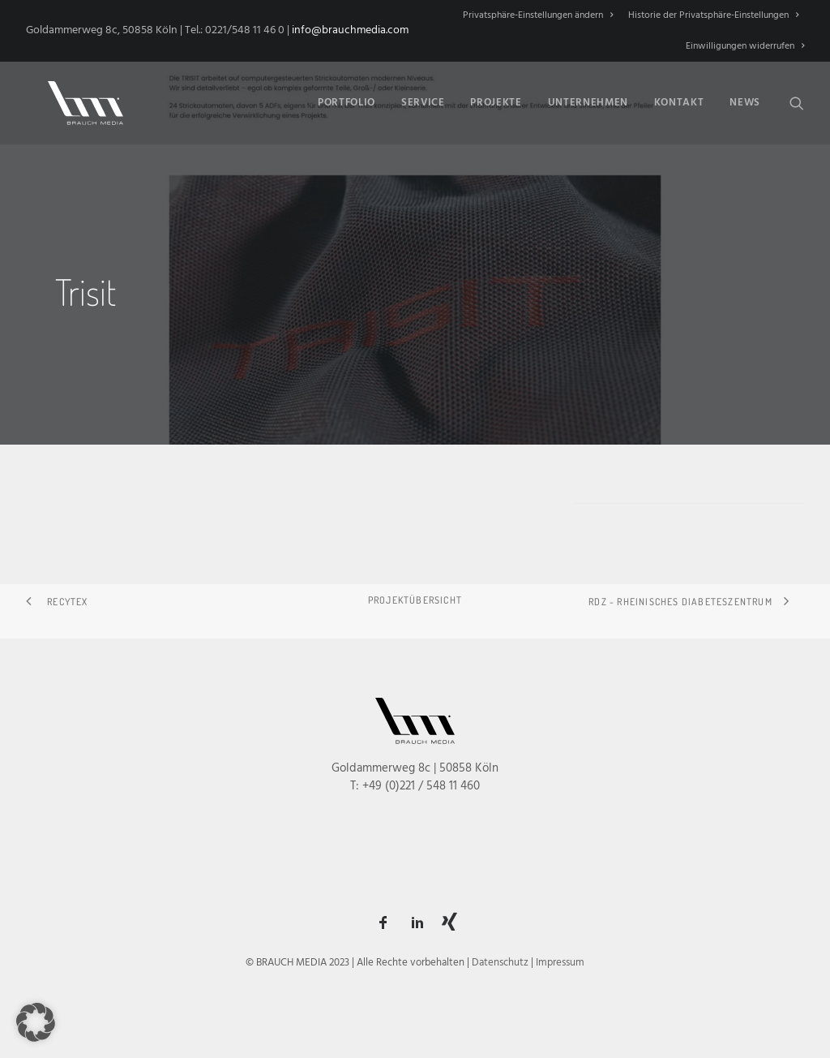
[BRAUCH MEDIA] (74, 99)
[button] (796, 100)
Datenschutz (500, 962)
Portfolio (346, 100)
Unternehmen (588, 100)
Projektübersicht (415, 600)
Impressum (560, 962)
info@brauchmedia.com (350, 30)
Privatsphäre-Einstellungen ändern (538, 15)
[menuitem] (540, 15)
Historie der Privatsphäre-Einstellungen (713, 15)
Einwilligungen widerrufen (745, 46)
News (744, 100)
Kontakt (679, 100)
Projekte (495, 100)
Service (423, 100)
